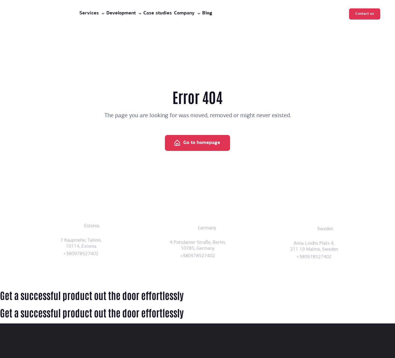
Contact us (364, 14)
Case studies (157, 13)
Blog (207, 13)
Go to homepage (197, 143)
